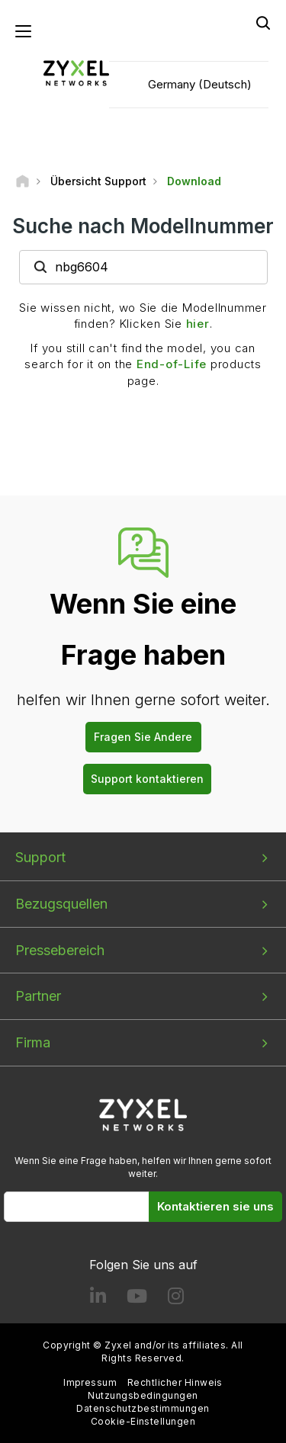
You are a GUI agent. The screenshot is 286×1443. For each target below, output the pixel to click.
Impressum (90, 1382)
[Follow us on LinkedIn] (98, 1299)
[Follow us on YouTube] (137, 1299)
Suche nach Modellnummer (143, 226)
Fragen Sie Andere (143, 736)
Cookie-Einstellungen (143, 1421)
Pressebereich (59, 950)
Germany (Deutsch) (200, 84)
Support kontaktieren (147, 778)
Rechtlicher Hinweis (175, 1382)
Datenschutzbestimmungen (142, 1408)
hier (198, 323)
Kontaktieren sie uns (215, 1206)
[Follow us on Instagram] (176, 1299)
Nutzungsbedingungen (143, 1395)
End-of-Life (172, 364)
